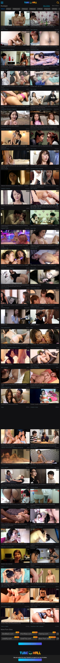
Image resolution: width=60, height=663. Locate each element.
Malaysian (17, 9)
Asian (9, 9)
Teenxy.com (47, 633)
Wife (32, 208)
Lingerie (6, 626)
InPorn (57, 89)
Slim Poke (33, 109)
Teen (32, 29)
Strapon (3, 268)
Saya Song (38, 109)
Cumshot (3, 89)
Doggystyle (14, 109)
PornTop (57, 268)
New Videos (46, 5)
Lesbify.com (10, 638)
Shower (6, 29)
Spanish (47, 9)
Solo (2, 327)
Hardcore (8, 188)
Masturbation (7, 327)
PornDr (57, 69)
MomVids (27, 228)
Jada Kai (3, 447)
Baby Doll (3, 546)
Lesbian (49, 129)
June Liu (33, 347)
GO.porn (27, 129)
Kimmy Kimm (34, 129)
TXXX (57, 49)
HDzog (27, 288)
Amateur (33, 407)
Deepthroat (3, 49)
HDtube (27, 29)
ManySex (57, 467)
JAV (35, 467)
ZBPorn (27, 69)
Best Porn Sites (47, 638)
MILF (2, 29)
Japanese (33, 307)
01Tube (57, 248)
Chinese (32, 487)
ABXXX (27, 89)
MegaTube (56, 109)
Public (32, 367)
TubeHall (30, 2)
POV (32, 268)
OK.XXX (27, 109)
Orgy (7, 248)
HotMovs (57, 327)
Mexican (32, 9)
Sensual (25, 9)
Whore (40, 9)
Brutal (8, 49)
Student (6, 467)
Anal (18, 347)
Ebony (32, 507)
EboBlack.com (10, 633)
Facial (7, 307)
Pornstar (53, 129)
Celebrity (3, 188)
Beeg (57, 347)
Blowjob (35, 29)
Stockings (6, 288)
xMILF (28, 367)
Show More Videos (30, 643)
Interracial (3, 148)
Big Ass (12, 49)
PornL (57, 188)
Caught (6, 168)
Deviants (57, 29)
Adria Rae (40, 129)
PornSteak (27, 606)
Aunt (32, 228)
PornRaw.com (28, 633)
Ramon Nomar (34, 586)
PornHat (27, 49)
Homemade (33, 69)
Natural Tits (49, 109)
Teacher (40, 586)
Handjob (6, 69)
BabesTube (56, 129)
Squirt (9, 606)
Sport (2, 288)
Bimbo (55, 9)
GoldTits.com (28, 638)
